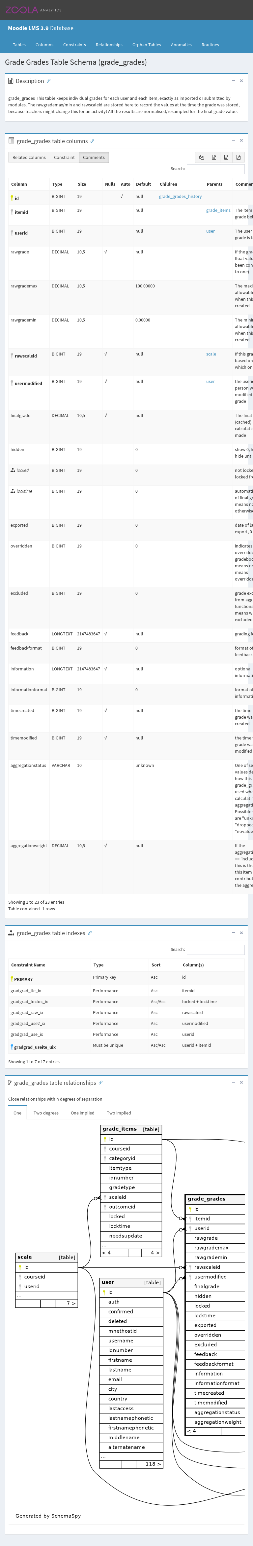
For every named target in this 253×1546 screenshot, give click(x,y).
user (210, 231)
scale (211, 354)
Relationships (109, 45)
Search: (208, 169)
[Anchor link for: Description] (47, 80)
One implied (83, 1113)
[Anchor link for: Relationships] (99, 1082)
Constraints (74, 45)
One (17, 1113)
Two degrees (46, 1113)
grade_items (218, 210)
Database (40, 28)
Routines (210, 45)
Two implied (119, 1113)
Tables (22, 44)
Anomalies (181, 45)
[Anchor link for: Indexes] (88, 932)
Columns (44, 45)
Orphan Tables (146, 45)
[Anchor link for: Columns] (91, 140)
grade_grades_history (180, 196)
